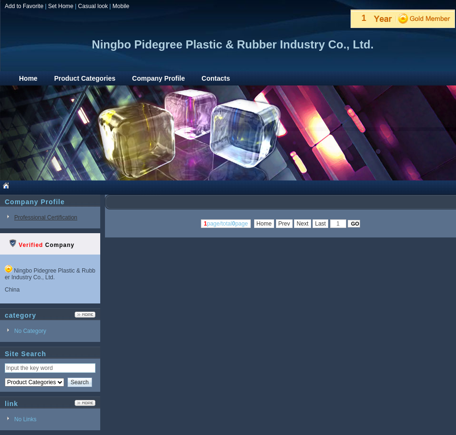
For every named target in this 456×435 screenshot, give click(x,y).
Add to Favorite (24, 6)
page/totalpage (226, 223)
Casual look (93, 6)
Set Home (60, 6)
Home (264, 223)
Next (302, 223)
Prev (284, 223)
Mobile (121, 6)
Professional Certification (45, 217)
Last (320, 223)
